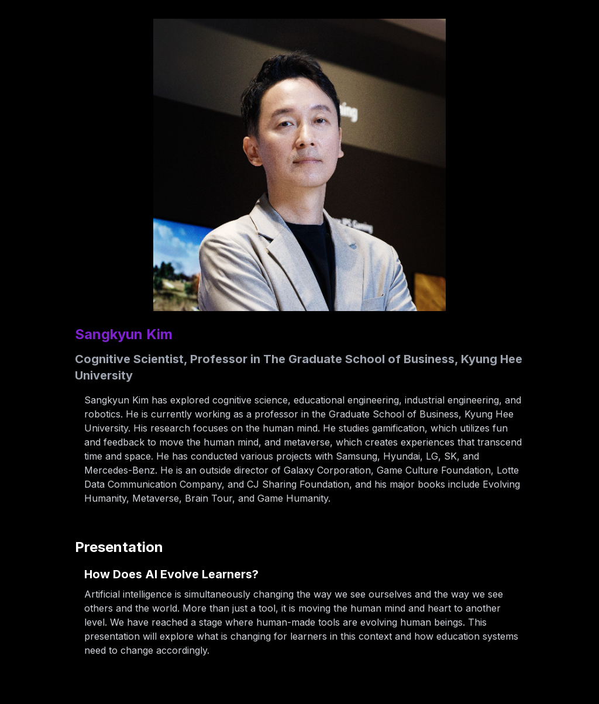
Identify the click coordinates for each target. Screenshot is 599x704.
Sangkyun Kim (124, 334)
